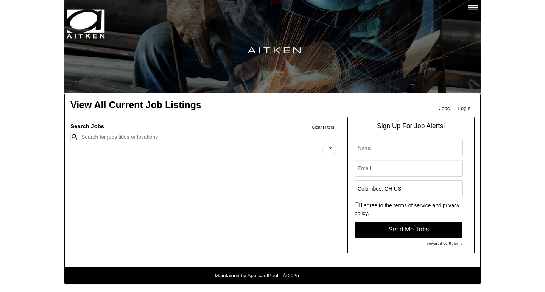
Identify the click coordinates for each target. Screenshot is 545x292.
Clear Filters (323, 127)
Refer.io (456, 243)
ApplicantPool (263, 275)
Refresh (321, 275)
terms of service (412, 205)
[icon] (330, 148)
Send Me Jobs (408, 229)
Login (464, 108)
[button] (329, 149)
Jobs (444, 108)
